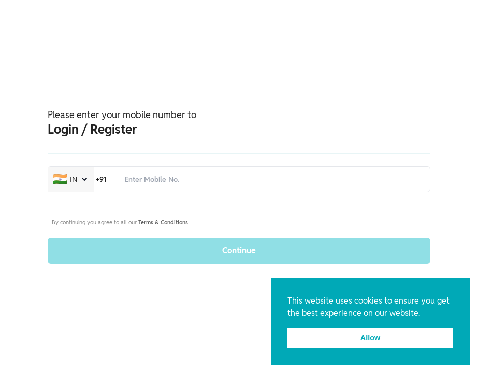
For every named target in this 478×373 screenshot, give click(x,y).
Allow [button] (370, 338)
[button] (423, 313)
